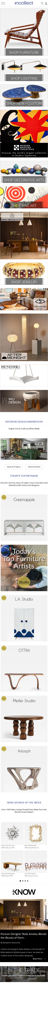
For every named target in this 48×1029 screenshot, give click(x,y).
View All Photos (34, 467)
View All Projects (14, 467)
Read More (39, 958)
